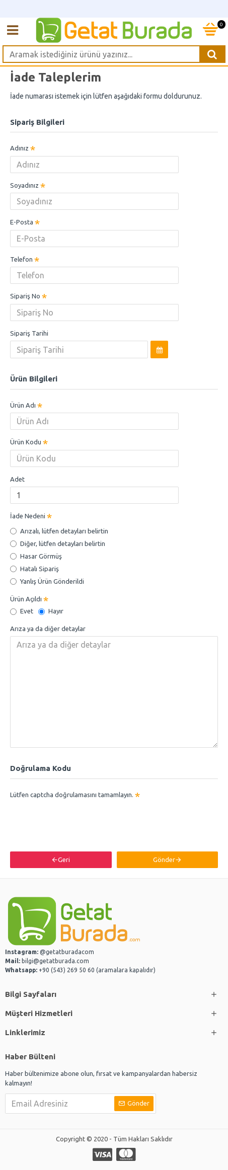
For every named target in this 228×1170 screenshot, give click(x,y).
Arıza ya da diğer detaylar (48, 628)
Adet (17, 479)
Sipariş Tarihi (29, 333)
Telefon (21, 259)
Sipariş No (25, 295)
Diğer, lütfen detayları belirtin (57, 543)
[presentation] (80, 820)
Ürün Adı (23, 405)
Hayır (50, 610)
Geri (64, 859)
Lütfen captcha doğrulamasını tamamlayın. (71, 794)
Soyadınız (24, 185)
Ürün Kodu (25, 441)
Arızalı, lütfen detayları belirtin (59, 530)
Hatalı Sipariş (34, 568)
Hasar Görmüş (36, 556)
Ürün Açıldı (26, 598)
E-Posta (21, 221)
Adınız (19, 147)
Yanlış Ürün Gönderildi (47, 581)
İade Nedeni (27, 515)
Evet (21, 610)
